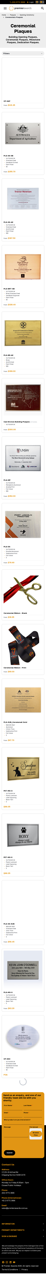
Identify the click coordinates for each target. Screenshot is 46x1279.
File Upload (33, 1127)
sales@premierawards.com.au (14, 1208)
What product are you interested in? (17, 1120)
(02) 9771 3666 (17, 2)
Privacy (24, 1269)
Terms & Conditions (10, 1269)
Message (7, 1127)
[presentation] (21, 1144)
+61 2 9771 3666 (8, 1200)
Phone (26, 1113)
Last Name (27, 1105)
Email (6, 1113)
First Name (8, 1105)
